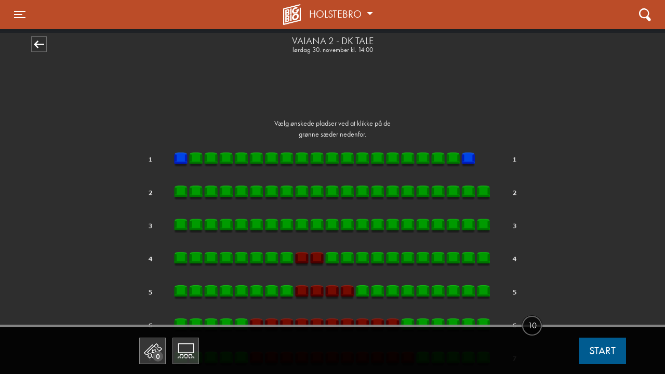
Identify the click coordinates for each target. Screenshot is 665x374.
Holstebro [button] (336, 14)
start (602, 350)
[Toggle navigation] (20, 14)
